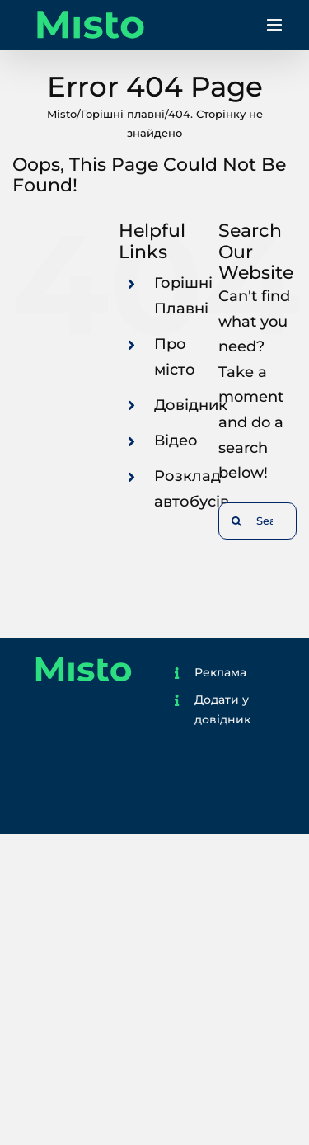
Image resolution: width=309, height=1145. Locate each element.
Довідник (190, 405)
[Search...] (257, 521)
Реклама (220, 672)
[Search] (236, 521)
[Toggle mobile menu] (275, 29)
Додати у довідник (222, 709)
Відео (176, 440)
